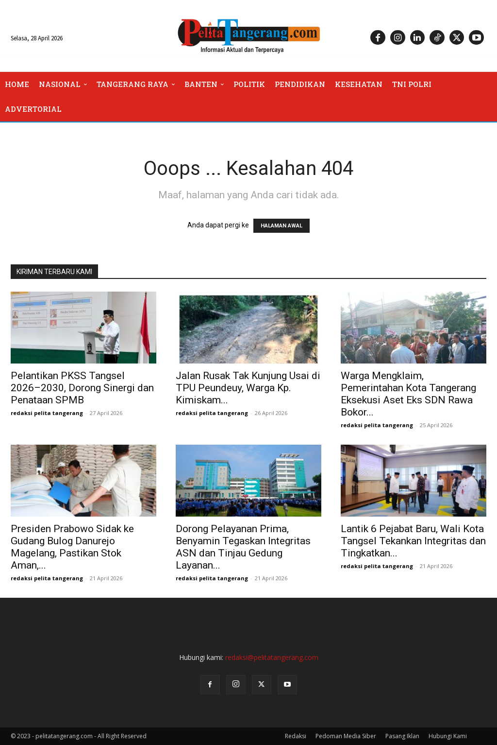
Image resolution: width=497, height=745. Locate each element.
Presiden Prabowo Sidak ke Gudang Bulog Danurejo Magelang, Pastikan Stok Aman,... (72, 547)
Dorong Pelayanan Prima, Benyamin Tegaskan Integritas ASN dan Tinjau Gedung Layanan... (243, 547)
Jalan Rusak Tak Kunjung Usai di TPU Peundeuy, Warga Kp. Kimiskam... (248, 388)
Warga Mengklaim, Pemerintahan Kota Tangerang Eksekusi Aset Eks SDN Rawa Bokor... (408, 394)
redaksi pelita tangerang (47, 412)
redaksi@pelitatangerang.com (271, 657)
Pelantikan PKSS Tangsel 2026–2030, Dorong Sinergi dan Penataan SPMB (82, 388)
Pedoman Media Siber (345, 736)
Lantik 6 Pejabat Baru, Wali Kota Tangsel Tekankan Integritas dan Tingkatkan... (413, 541)
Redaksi (295, 736)
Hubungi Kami (448, 736)
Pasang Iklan (402, 736)
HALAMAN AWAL (281, 226)
